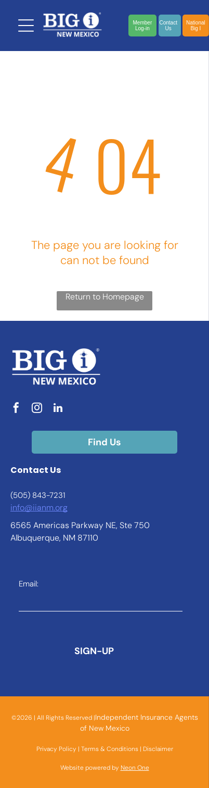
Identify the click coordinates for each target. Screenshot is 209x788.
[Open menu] (26, 25)
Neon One (135, 768)
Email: (28, 584)
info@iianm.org (39, 507)
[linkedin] (58, 409)
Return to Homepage (105, 296)
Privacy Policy (56, 749)
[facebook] (16, 409)
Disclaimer (158, 749)
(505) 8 (23, 495)
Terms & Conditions (109, 749)
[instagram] (37, 409)
